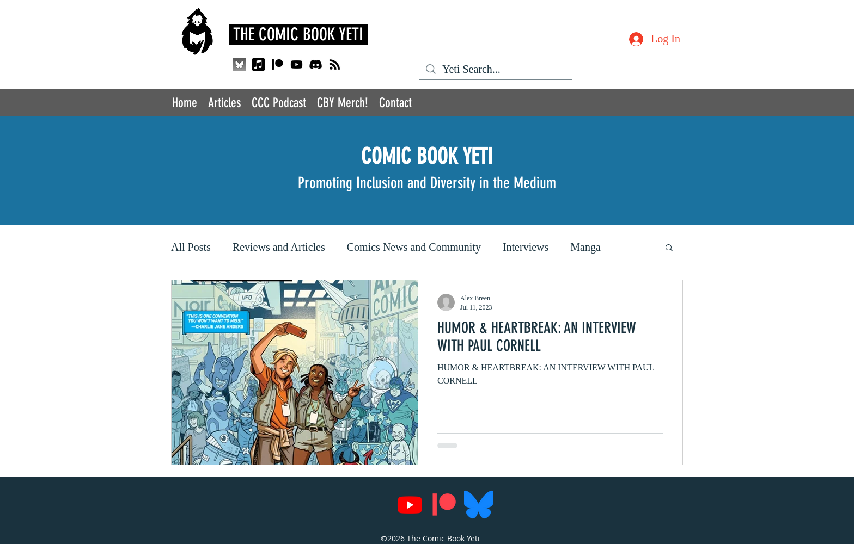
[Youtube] (296, 64)
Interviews (525, 247)
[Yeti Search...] (495, 69)
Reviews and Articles (279, 247)
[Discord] (315, 64)
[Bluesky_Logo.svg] (478, 504)
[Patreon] (277, 64)
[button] (669, 248)
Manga (585, 247)
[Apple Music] (258, 64)
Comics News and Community (414, 247)
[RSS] (334, 64)
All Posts (191, 247)
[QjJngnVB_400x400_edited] (239, 64)
